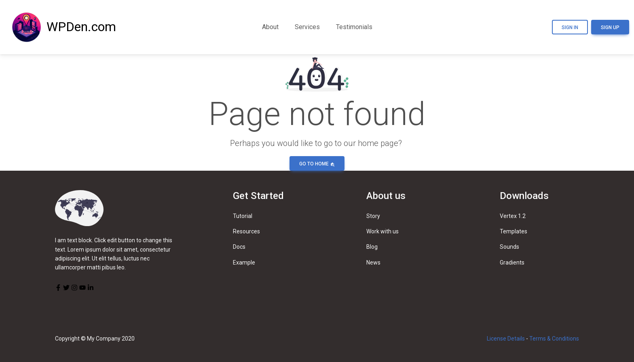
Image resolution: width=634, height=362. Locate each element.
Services (307, 27)
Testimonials (354, 27)
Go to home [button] (317, 164)
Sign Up (610, 27)
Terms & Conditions (554, 338)
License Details (506, 338)
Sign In (570, 27)
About (270, 27)
